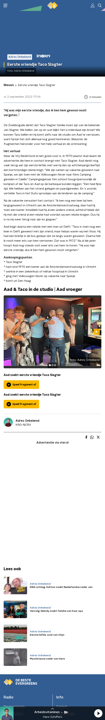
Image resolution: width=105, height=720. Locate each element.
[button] (98, 713)
